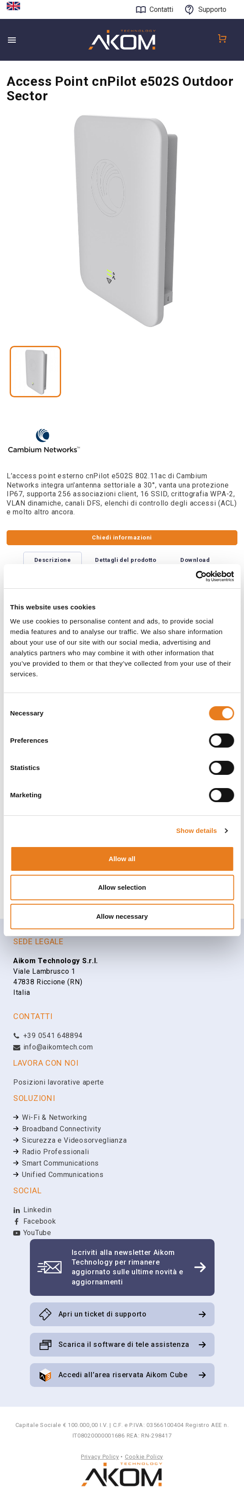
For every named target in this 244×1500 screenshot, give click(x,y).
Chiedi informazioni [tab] (122, 537)
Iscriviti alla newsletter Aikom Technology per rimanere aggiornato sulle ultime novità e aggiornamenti (127, 1267)
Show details (196, 830)
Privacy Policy (100, 1456)
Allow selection (122, 887)
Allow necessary (122, 916)
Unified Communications (62, 1174)
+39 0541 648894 (48, 1035)
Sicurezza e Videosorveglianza (74, 1140)
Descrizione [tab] (52, 560)
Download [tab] (195, 560)
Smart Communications (60, 1163)
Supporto (212, 9)
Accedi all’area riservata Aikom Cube (123, 1375)
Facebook (34, 1221)
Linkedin (32, 1210)
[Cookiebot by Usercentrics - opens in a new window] (195, 576)
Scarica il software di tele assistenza (124, 1344)
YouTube (32, 1233)
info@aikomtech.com (53, 1047)
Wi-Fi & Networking (54, 1117)
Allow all (122, 858)
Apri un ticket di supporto (102, 1314)
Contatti (161, 9)
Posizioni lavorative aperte (58, 1082)
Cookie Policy (144, 1456)
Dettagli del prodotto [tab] (125, 560)
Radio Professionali (55, 1152)
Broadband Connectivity (61, 1129)
